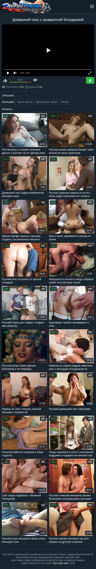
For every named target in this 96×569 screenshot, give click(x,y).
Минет (65, 101)
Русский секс (61, 563)
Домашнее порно (47, 101)
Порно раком (24, 101)
